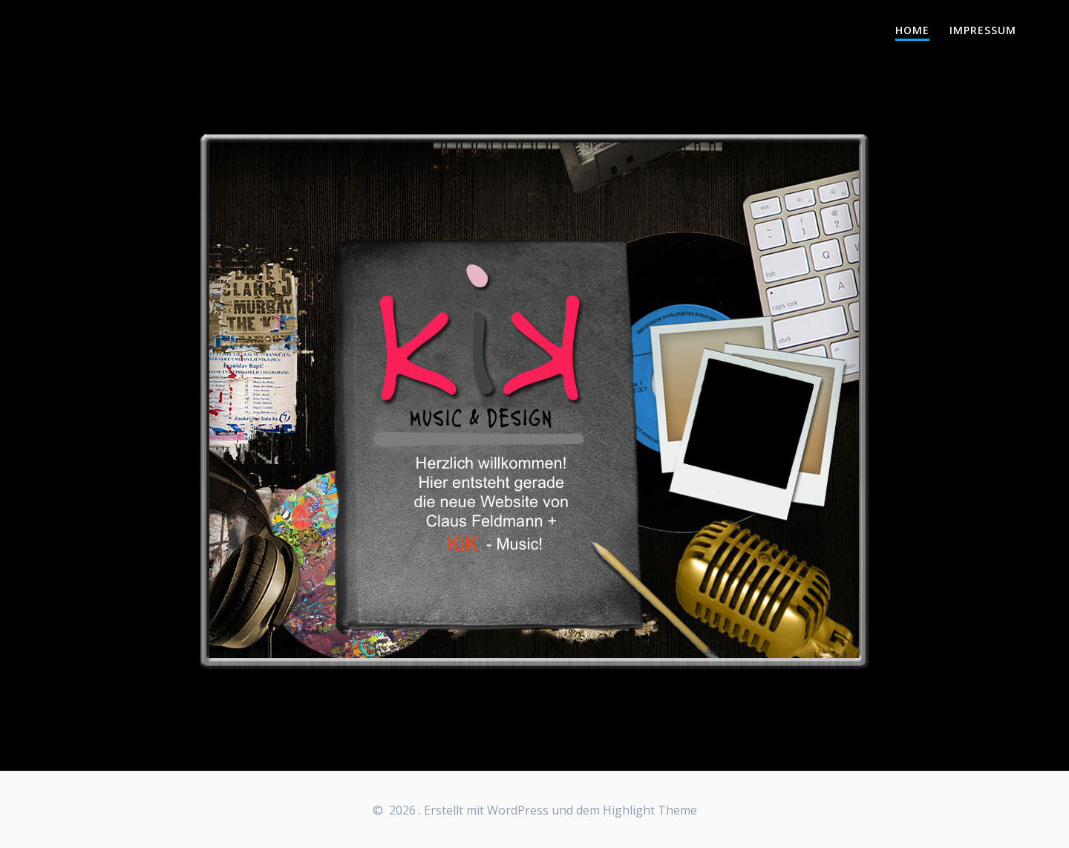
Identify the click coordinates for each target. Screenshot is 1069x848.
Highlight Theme (650, 810)
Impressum (982, 30)
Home (912, 30)
